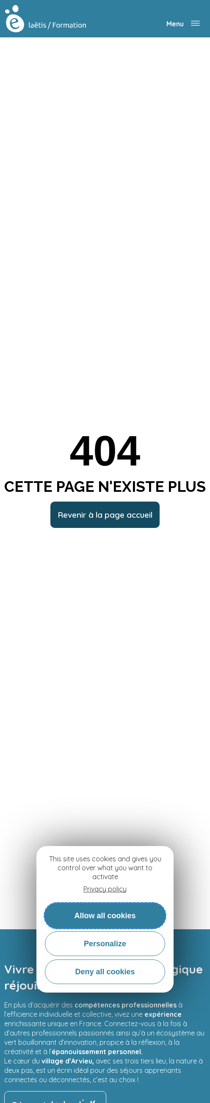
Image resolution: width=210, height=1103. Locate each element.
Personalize (105, 943)
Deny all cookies (105, 972)
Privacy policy (105, 889)
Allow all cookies (104, 915)
